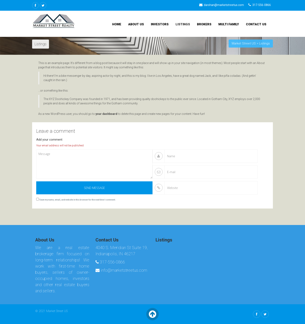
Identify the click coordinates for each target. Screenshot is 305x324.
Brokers (204, 24)
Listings (183, 24)
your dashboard (106, 113)
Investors (160, 24)
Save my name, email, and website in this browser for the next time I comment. (77, 200)
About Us (136, 24)
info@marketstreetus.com (121, 270)
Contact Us (256, 24)
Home (116, 24)
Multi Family (228, 24)
